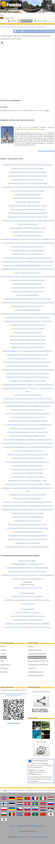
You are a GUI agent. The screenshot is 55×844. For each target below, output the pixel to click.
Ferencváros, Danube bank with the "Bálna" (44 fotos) (28, 246)
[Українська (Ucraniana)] (12, 809)
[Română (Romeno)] (12, 814)
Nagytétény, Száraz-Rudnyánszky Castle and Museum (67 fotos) (28, 358)
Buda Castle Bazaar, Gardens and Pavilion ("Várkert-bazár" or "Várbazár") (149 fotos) (28, 509)
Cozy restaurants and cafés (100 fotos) (13, 243)
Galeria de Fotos (41, 27)
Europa (28, 604)
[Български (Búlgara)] (4, 814)
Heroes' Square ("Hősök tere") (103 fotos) (28, 273)
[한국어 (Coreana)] (4, 819)
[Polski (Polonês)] (4, 809)
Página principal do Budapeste (46, 151)
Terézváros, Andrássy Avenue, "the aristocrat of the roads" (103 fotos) (28, 373)
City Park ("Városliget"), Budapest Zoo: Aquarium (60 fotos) (28, 417)
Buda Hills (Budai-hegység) (28, 568)
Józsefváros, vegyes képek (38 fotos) (28, 295)
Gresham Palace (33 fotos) (43, 321)
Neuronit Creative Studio (21, 837)
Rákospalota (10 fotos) (47, 370)
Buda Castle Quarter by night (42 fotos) (28, 543)
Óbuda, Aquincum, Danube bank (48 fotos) (16, 506)
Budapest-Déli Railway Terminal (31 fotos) (28, 521)
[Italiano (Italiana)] (43, 798)
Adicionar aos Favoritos (13, 723)
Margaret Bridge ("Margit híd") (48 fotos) (28, 202)
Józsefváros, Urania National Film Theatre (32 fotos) (28, 291)
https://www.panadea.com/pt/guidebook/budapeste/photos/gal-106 (13, 694)
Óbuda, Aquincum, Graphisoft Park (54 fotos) (28, 498)
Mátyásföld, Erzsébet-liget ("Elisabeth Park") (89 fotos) (28, 347)
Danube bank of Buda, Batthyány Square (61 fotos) (28, 513)
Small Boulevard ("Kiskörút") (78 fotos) (13, 302)
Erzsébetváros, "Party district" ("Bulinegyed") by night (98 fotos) (28, 535)
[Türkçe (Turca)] (27, 814)
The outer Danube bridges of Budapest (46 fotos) (28, 198)
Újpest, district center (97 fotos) (42, 398)
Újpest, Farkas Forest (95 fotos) (17, 528)
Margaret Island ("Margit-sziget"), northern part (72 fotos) (28, 343)
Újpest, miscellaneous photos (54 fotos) (14, 402)
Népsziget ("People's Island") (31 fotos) (15, 362)
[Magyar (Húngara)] (51, 798)
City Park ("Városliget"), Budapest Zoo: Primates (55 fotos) (28, 428)
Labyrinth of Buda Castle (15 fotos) (38, 528)
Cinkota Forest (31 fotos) (15, 355)
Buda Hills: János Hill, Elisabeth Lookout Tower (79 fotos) (28, 280)
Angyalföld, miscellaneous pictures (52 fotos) (39, 165)
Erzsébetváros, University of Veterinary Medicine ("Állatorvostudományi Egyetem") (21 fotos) (28, 489)
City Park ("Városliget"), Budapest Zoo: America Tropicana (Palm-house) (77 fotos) (28, 447)
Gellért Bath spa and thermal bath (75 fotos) (15, 269)
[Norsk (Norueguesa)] (43, 803)
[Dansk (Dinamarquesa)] (27, 803)
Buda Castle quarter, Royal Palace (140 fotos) (40, 402)
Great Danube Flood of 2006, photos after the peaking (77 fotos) (28, 217)
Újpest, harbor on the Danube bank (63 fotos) (18, 398)
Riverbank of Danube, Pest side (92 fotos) (41, 220)
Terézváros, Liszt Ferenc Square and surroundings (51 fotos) (28, 381)
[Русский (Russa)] (51, 803)
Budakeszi (20, 588)
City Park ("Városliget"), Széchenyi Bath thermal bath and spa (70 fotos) (28, 462)
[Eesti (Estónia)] (12, 803)
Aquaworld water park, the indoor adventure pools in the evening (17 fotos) (28, 299)
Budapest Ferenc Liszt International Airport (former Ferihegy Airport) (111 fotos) (28, 265)
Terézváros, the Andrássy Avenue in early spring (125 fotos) (28, 494)
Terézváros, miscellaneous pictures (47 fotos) (40, 384)
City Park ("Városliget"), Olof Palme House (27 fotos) (28, 473)
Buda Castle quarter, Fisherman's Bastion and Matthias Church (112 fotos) (28, 406)
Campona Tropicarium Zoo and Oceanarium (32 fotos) (28, 191)
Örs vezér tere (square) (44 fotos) (12, 370)
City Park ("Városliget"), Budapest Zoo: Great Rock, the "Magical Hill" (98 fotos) (28, 439)
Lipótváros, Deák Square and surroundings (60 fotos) (28, 306)
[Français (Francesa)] (35, 798)
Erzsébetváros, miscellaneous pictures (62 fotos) (16, 239)
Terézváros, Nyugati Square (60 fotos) (14, 384)
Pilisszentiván (35, 588)
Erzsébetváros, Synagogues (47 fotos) (43, 239)
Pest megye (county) (28, 571)
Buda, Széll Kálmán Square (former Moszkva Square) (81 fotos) (28, 524)
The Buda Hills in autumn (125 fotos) (42, 506)
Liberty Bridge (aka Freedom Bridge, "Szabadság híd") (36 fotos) (28, 206)
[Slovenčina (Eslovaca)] (27, 809)
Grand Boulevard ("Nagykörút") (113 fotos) (36, 355)
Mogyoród (32, 837)
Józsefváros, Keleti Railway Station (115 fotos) (28, 284)
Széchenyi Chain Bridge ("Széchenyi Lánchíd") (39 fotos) (28, 209)
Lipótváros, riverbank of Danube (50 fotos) (28, 310)
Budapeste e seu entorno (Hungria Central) (28, 575)
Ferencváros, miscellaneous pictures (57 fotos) (40, 261)
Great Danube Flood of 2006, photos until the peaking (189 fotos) (28, 213)
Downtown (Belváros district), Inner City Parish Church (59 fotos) (28, 183)
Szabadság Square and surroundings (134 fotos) (19, 321)
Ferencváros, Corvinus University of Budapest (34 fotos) (28, 250)
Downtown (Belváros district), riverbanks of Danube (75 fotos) (28, 172)
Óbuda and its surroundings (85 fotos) (40, 362)
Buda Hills (27, 27)
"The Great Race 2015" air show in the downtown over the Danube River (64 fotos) (28, 502)
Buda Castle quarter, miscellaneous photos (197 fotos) (28, 410)
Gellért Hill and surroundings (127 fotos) (42, 269)
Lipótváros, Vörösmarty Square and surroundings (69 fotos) (28, 336)
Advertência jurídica (22, 826)
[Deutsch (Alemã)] (12, 798)
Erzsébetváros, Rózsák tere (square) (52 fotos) (28, 235)
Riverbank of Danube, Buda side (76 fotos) (15, 220)
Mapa (47, 110)
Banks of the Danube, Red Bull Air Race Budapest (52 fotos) (28, 228)
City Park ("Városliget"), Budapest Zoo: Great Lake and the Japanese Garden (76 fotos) (28, 443)
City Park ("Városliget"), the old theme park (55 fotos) (28, 458)
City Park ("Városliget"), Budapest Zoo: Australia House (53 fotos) (28, 421)
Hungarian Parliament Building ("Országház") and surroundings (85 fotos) (28, 317)
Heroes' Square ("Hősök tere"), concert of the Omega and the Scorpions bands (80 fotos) (28, 276)
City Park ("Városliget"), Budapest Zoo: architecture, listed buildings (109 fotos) (28, 424)
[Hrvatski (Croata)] (43, 809)
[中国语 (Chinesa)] (43, 814)
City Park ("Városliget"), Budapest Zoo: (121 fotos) (28, 451)
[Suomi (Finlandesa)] (4, 803)
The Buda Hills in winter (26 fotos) (13, 187)
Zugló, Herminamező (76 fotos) (18, 480)
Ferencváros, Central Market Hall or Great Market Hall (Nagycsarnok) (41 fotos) (28, 258)
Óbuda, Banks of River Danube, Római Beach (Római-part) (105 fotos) (28, 366)
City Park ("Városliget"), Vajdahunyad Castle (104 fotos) (28, 469)
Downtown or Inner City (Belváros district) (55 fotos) (28, 168)
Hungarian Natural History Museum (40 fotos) (28, 395)
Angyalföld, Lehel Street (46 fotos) (14, 165)
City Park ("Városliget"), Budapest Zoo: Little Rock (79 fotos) (28, 436)
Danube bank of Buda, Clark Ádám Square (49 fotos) (28, 517)
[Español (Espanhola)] (20, 798)
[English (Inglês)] (4, 798)
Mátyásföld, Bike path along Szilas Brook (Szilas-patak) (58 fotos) (28, 539)
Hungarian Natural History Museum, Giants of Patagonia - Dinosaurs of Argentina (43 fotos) (28, 389)
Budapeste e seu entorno (16, 27)
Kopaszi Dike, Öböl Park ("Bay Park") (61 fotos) (40, 302)
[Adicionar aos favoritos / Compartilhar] (41, 701)
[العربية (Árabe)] (35, 814)
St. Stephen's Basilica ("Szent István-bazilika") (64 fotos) (28, 325)
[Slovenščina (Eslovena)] (35, 809)
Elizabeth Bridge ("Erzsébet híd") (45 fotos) (28, 194)
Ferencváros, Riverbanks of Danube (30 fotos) (40, 243)
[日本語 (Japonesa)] (51, 814)
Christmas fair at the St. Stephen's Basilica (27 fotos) (28, 328)
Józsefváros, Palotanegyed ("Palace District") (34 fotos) (28, 287)
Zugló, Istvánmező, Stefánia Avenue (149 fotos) (28, 532)
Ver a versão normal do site (37, 826)
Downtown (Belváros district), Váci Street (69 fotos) (28, 179)
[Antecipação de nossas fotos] (41, 750)
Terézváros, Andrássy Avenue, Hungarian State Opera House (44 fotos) (28, 377)
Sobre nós (12, 826)
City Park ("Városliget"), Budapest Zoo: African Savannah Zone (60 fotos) (28, 413)
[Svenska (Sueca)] (35, 803)
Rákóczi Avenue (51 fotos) (31, 370)
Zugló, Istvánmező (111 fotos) (38, 480)
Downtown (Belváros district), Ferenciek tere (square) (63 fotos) (28, 176)
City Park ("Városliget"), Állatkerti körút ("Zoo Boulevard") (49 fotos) (28, 454)
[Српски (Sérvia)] (51, 809)
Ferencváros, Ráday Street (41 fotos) (13, 261)
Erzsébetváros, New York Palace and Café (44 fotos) (28, 232)
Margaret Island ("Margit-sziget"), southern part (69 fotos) (28, 340)
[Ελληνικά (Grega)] (20, 814)
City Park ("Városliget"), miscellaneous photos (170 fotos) (28, 477)
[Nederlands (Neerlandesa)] (20, 803)
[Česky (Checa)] (20, 809)
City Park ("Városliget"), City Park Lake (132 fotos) (28, 465)
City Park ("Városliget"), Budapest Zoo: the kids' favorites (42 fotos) (28, 432)
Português (7, 18)
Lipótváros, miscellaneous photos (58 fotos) (28, 332)
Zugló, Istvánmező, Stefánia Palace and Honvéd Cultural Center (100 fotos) (28, 484)
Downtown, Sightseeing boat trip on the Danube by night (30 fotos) (27, 547)
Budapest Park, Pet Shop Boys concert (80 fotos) (39, 187)
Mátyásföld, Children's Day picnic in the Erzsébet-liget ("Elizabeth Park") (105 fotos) (28, 351)
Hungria (7, 27)
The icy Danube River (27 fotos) (28, 224)
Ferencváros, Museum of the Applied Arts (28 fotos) (28, 254)
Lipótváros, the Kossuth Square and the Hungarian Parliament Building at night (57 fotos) (28, 314)
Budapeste (33, 27)
